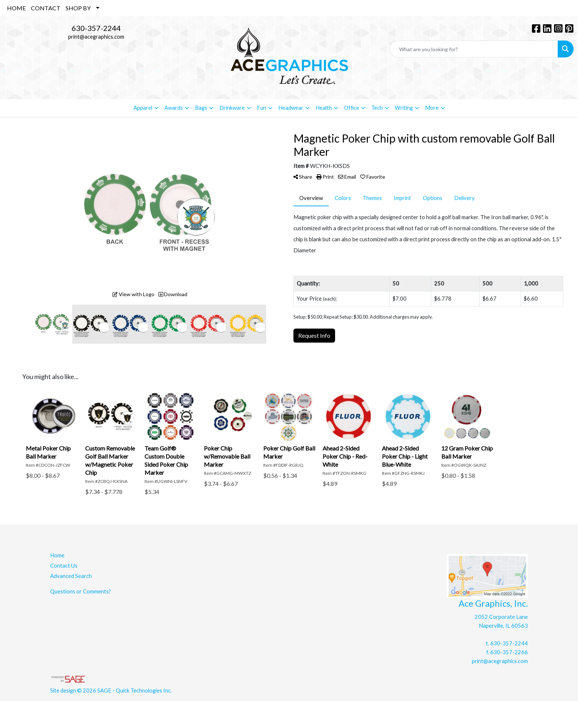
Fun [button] (261, 108)
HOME (16, 7)
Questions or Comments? (80, 591)
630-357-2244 (96, 28)
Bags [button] (201, 108)
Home (57, 555)
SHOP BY (78, 7)
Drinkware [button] (232, 108)
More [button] (432, 108)
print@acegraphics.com (96, 37)
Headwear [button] (290, 108)
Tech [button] (377, 108)
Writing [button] (404, 108)
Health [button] (324, 108)
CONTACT (45, 7)
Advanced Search (71, 576)
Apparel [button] (142, 108)
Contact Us (63, 565)
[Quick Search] (474, 49)
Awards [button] (173, 108)
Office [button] (351, 108)
